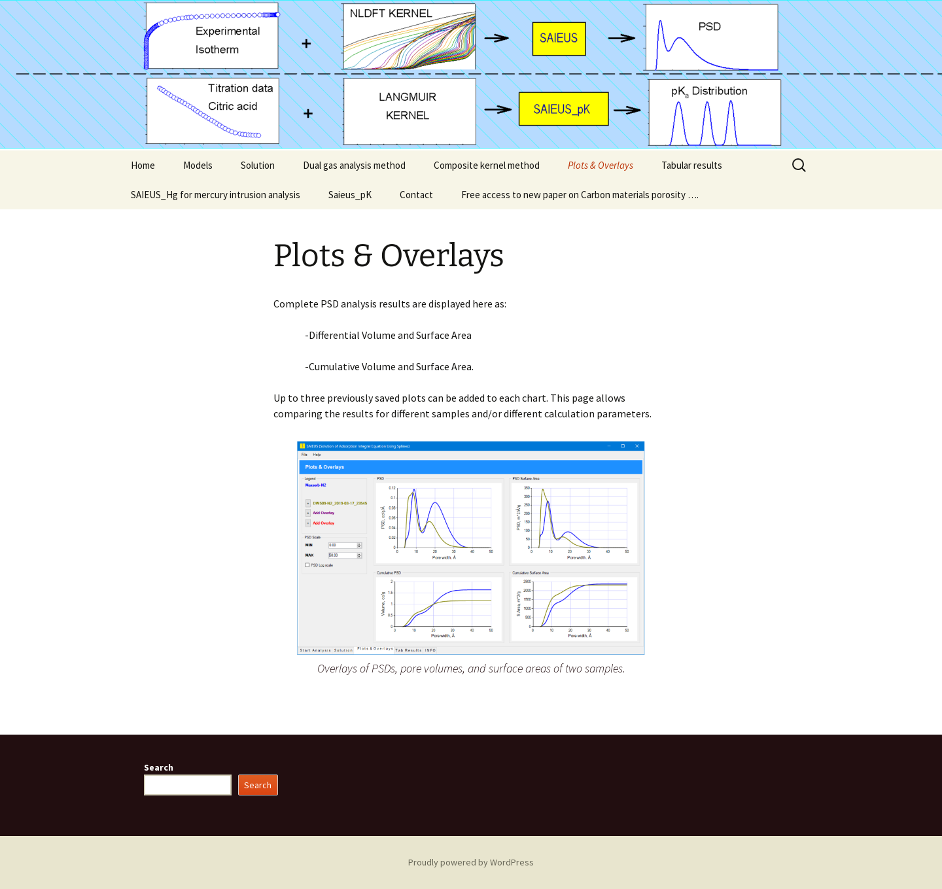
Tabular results (691, 165)
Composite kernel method (487, 165)
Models (198, 165)
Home (143, 165)
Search (158, 767)
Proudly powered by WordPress (471, 862)
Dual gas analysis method (354, 165)
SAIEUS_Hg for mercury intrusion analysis (215, 194)
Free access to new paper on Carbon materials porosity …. (580, 194)
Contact (416, 194)
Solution (258, 165)
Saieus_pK (350, 194)
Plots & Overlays (600, 165)
